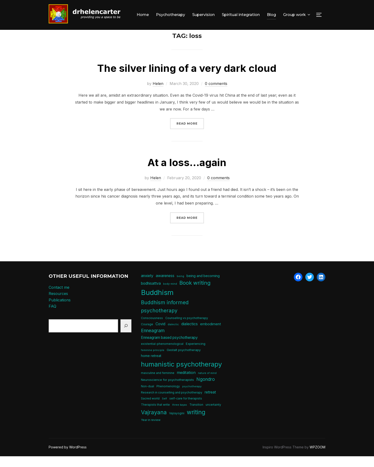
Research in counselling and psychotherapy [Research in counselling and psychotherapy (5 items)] (171, 403)
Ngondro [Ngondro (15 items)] (205, 390)
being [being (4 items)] (180, 286)
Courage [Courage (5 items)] (147, 335)
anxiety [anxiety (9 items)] (147, 286)
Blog (271, 14)
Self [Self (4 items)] (164, 409)
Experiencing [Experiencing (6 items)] (195, 354)
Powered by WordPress (68, 458)
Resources (58, 304)
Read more (190, 133)
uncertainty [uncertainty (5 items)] (213, 415)
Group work (297, 14)
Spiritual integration (241, 14)
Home (143, 14)
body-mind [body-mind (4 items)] (170, 294)
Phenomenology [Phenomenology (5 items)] (168, 397)
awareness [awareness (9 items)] (165, 286)
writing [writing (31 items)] (196, 422)
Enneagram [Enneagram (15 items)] (153, 341)
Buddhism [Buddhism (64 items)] (157, 303)
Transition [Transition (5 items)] (196, 415)
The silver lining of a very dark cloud (186, 79)
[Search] (125, 336)
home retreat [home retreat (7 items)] (151, 366)
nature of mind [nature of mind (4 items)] (207, 383)
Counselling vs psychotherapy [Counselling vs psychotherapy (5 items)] (186, 328)
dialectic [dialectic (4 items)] (173, 335)
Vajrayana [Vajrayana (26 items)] (154, 423)
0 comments (216, 94)
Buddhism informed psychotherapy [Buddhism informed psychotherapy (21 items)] (165, 317)
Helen (158, 94)
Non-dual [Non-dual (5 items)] (147, 397)
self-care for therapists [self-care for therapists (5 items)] (185, 409)
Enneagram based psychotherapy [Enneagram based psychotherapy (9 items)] (169, 348)
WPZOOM (317, 458)
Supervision (203, 14)
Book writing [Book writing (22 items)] (195, 293)
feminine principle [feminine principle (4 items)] (152, 360)
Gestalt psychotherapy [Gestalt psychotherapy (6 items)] (184, 360)
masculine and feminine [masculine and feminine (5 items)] (157, 383)
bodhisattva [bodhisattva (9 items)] (151, 294)
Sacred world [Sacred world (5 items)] (150, 409)
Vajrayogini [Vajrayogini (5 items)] (176, 423)
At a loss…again (186, 173)
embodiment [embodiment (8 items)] (210, 335)
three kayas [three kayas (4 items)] (179, 415)
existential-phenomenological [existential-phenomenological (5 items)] (162, 354)
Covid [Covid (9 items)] (160, 334)
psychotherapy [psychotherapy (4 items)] (192, 397)
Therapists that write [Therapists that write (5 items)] (155, 415)
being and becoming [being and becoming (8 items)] (203, 286)
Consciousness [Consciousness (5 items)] (152, 328)
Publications (60, 310)
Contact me (59, 297)
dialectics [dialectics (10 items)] (189, 334)
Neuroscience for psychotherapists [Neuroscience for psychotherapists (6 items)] (167, 390)
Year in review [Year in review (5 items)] (151, 430)
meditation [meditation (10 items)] (186, 383)
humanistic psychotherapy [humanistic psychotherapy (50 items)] (181, 375)
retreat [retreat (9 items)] (210, 403)
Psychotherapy (170, 14)
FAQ (52, 317)
